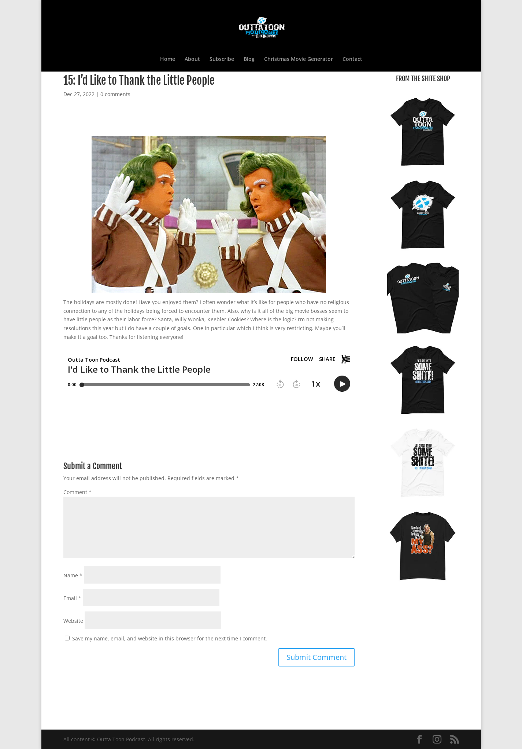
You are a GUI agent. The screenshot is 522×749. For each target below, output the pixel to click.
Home (167, 59)
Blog (249, 59)
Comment (77, 492)
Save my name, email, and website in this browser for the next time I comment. (169, 638)
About (192, 59)
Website (73, 620)
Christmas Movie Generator (298, 59)
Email (72, 598)
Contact (352, 59)
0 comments (115, 94)
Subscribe (222, 59)
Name (72, 575)
